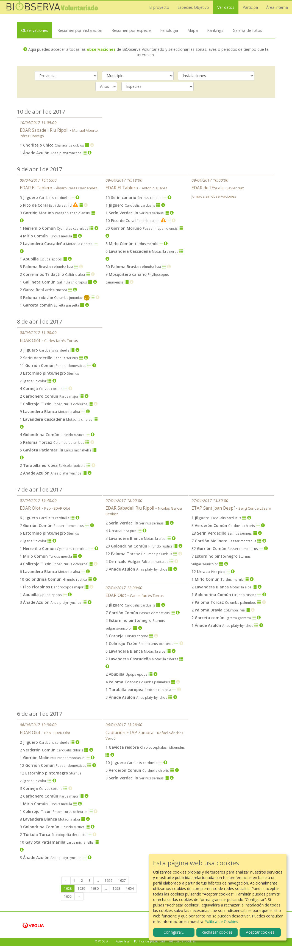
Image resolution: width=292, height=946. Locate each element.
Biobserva (52, 7)
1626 (108, 880)
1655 (68, 896)
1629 (81, 888)
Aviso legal (123, 941)
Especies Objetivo (193, 7)
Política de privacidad (149, 941)
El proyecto (159, 7)
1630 (95, 888)
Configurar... (174, 932)
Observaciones (34, 30)
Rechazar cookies (217, 932)
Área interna (277, 7)
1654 (130, 888)
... (97, 880)
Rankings (215, 30)
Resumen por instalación (79, 30)
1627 (122, 880)
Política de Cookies (182, 941)
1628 (68, 888)
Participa (250, 7)
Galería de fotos (247, 30)
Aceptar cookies (260, 932)
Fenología (169, 30)
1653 (116, 888)
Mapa (192, 30)
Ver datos (225, 7)
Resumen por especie (131, 30)
